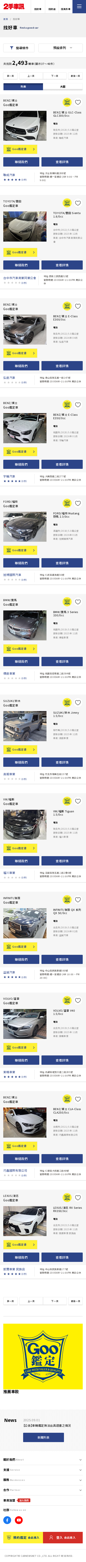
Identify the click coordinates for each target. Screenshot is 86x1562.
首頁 (5, 19)
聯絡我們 (21, 161)
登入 (63, 1537)
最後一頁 (75, 75)
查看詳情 (62, 161)
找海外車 (66, 6)
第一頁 (10, 75)
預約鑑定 (23, 1537)
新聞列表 (44, 1437)
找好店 (52, 6)
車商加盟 (16, 1500)
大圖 (62, 86)
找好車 (37, 6)
